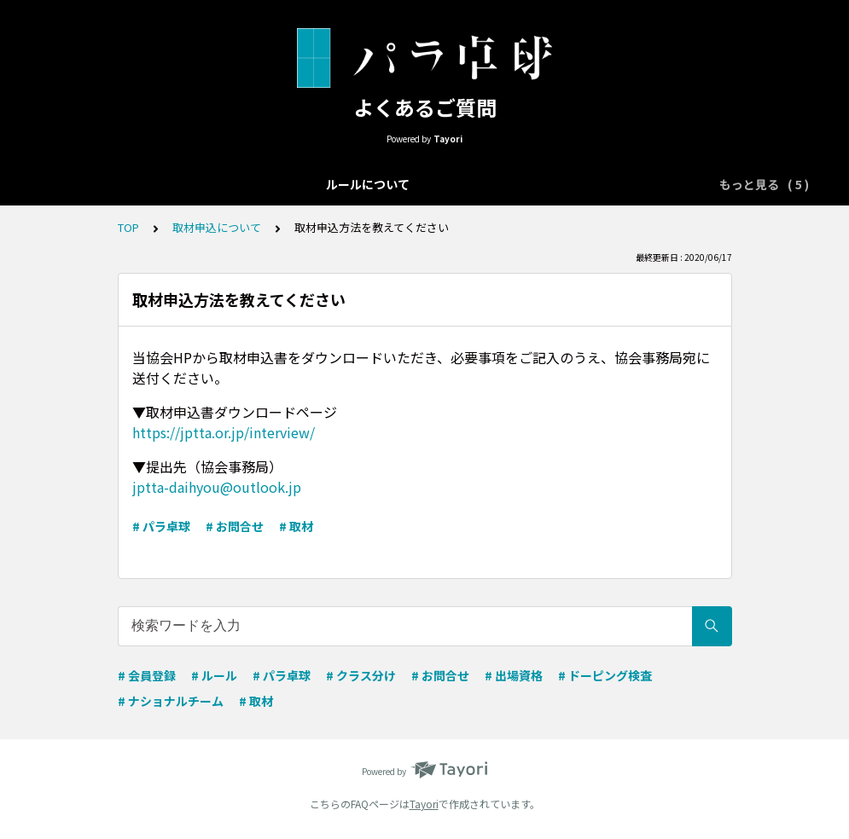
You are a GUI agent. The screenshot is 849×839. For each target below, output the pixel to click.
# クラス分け (361, 675)
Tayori (424, 803)
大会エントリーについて (224, 184)
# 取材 (296, 526)
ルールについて (93, 184)
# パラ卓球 (161, 526)
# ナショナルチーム (171, 700)
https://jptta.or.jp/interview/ (223, 432)
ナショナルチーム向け (505, 184)
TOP (128, 227)
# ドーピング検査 (605, 675)
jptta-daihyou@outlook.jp (216, 487)
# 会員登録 (147, 675)
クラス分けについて (368, 184)
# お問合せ (235, 526)
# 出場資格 (514, 675)
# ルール (214, 675)
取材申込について (636, 184)
